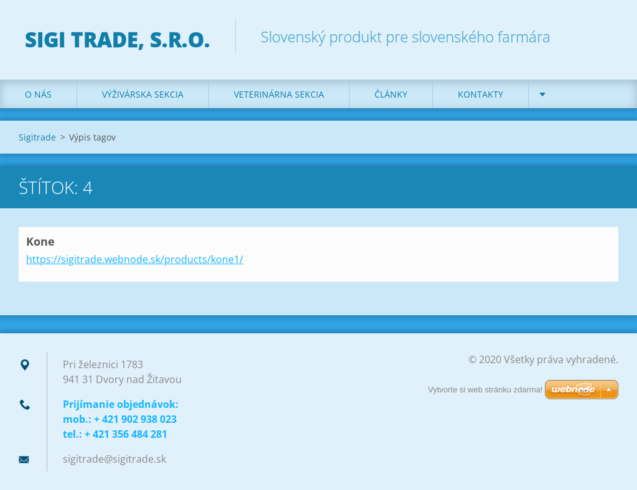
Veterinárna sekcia (279, 94)
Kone (40, 241)
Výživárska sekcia (143, 94)
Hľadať (604, 36)
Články (390, 94)
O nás (38, 94)
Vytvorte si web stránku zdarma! (485, 389)
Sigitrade (37, 137)
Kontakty (480, 94)
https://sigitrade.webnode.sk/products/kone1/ (134, 259)
